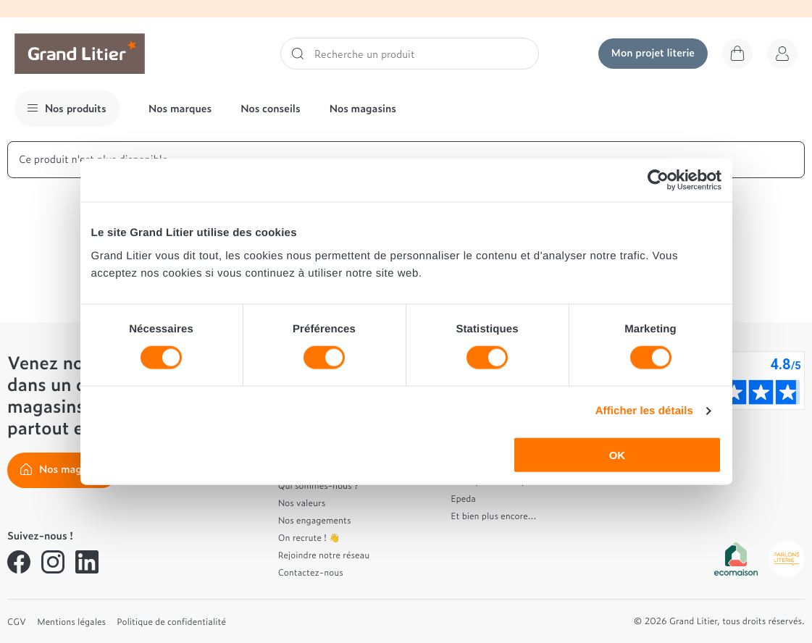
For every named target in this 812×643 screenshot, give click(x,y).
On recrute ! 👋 (309, 537)
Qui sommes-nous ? (318, 485)
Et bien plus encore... (493, 515)
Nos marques (180, 108)
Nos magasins (363, 108)
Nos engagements (314, 520)
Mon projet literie (653, 52)
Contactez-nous (310, 572)
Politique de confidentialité (171, 621)
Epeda (463, 498)
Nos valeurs (302, 502)
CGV (16, 621)
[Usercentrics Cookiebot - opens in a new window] (658, 180)
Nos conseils (270, 108)
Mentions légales (71, 621)
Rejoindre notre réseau (324, 554)
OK (617, 454)
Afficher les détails (644, 411)
